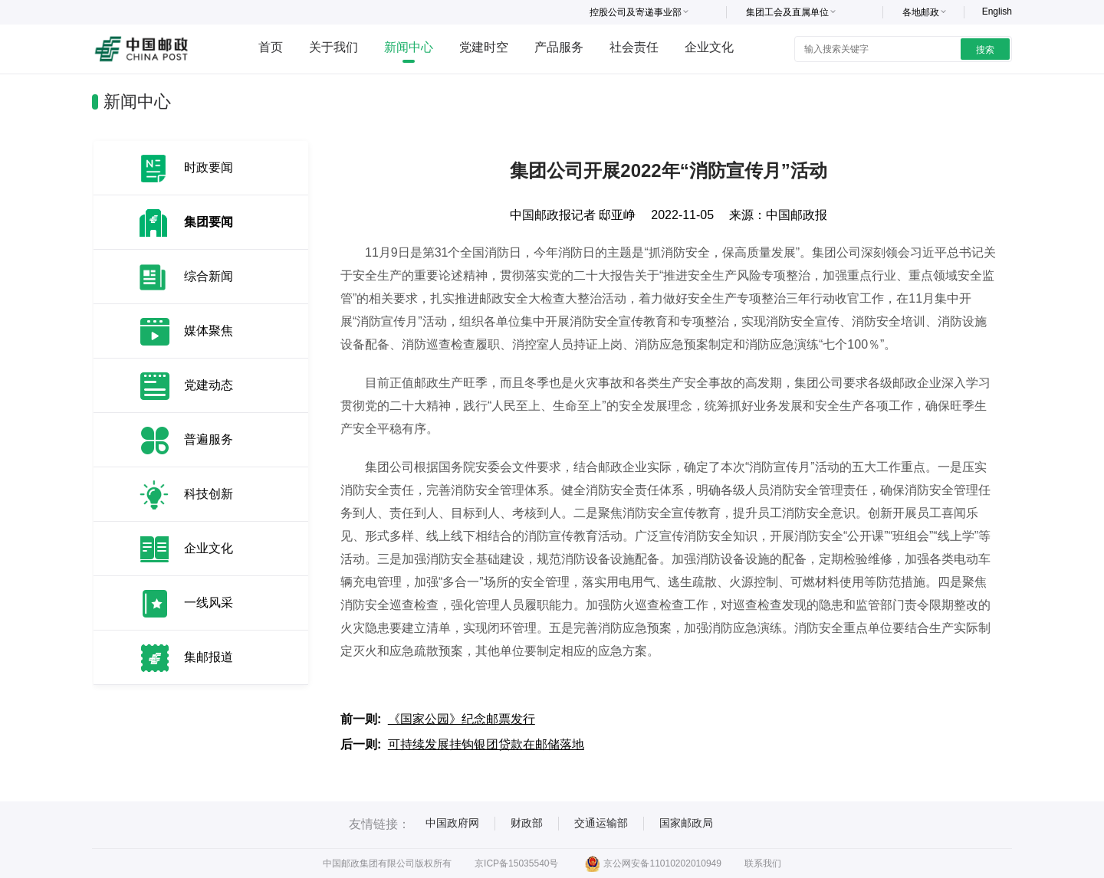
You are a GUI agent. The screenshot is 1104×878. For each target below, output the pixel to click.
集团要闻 (208, 221)
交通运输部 (601, 823)
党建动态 (208, 384)
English (997, 11)
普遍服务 (208, 439)
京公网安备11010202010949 (653, 863)
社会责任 (634, 47)
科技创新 (208, 493)
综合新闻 (208, 276)
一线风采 (208, 602)
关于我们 (333, 47)
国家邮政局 (686, 823)
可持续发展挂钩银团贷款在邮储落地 (486, 744)
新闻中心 (408, 47)
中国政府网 (452, 823)
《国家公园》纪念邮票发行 (461, 719)
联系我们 (762, 863)
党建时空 (483, 47)
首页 (270, 47)
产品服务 (558, 47)
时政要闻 (208, 167)
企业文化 (709, 47)
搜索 (985, 49)
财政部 (527, 823)
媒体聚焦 (208, 330)
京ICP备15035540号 (516, 863)
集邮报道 (208, 656)
